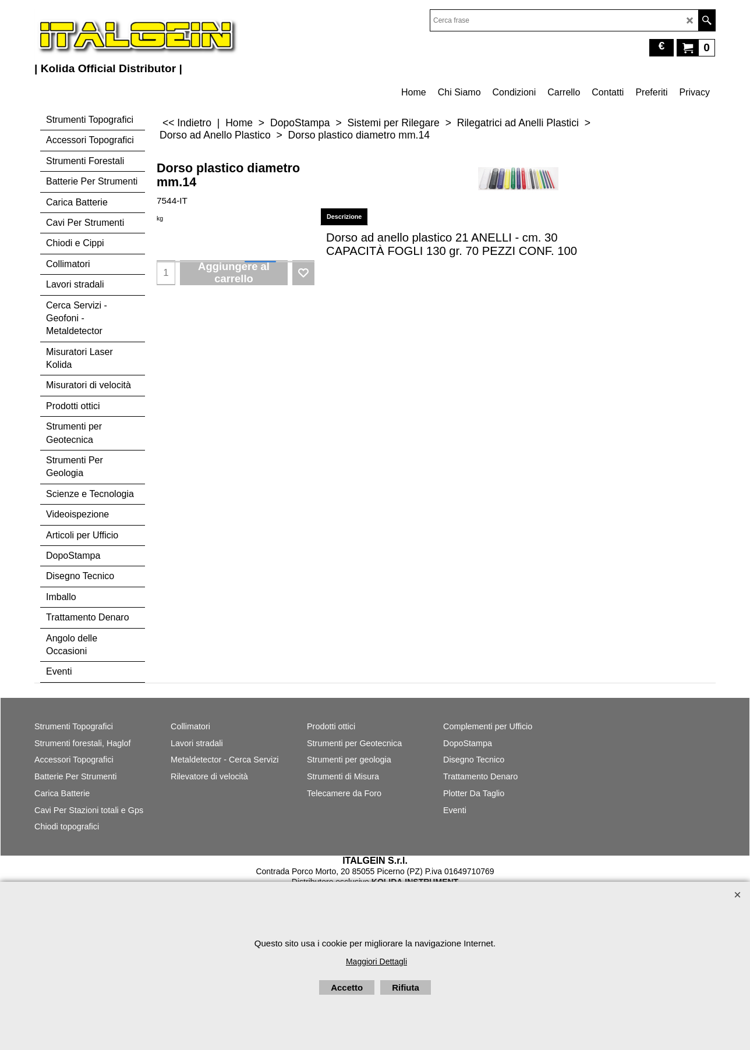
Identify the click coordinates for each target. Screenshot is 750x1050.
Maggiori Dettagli (376, 961)
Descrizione (344, 216)
